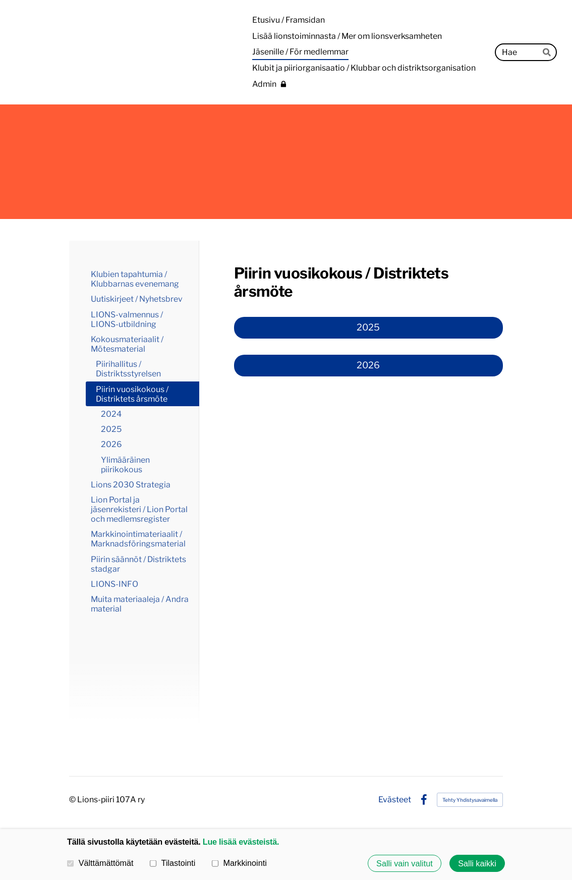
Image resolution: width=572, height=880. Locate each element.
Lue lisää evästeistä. (241, 841)
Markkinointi (239, 862)
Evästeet (394, 800)
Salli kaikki (477, 863)
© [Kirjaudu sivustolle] (73, 799)
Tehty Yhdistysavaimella (469, 800)
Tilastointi (172, 862)
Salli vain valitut (404, 863)
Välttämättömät (100, 862)
